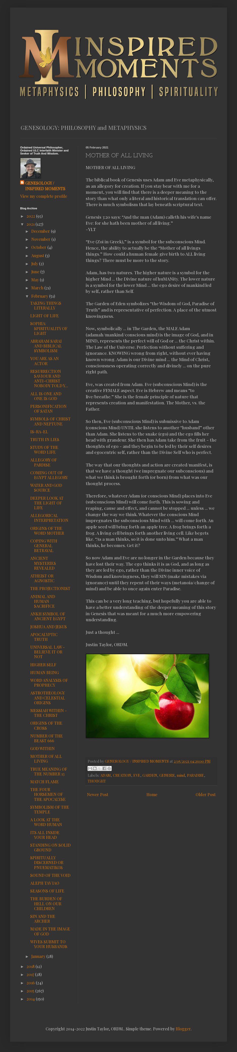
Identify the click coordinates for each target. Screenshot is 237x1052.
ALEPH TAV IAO (44, 883)
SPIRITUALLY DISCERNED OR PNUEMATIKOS (46, 862)
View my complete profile (43, 196)
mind (181, 775)
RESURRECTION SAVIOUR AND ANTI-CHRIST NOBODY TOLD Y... (49, 378)
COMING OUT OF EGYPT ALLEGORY (49, 475)
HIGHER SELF (43, 664)
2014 (31, 998)
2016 (31, 982)
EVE (136, 775)
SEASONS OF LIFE (47, 890)
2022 (31, 216)
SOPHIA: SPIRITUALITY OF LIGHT (48, 328)
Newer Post (97, 794)
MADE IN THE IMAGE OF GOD (50, 931)
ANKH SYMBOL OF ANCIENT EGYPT (48, 616)
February (40, 296)
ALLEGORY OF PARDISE (43, 462)
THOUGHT (97, 781)
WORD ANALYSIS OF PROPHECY (49, 683)
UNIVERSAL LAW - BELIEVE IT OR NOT (47, 651)
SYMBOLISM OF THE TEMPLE (49, 809)
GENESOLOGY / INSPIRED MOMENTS (45, 185)
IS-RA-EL (39, 431)
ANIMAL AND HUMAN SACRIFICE (42, 601)
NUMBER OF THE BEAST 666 (46, 738)
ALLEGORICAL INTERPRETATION (49, 518)
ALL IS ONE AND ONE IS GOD (45, 396)
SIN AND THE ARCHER (42, 919)
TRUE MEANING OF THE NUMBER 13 (48, 771)
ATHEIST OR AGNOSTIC (42, 578)
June (35, 271)
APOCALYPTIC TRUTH (43, 637)
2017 (30, 974)
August (38, 255)
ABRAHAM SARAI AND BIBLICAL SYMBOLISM (46, 345)
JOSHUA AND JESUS (48, 626)
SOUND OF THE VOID (50, 875)
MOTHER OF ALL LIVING (46, 759)
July (35, 263)
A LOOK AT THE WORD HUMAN (46, 822)
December (41, 231)
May (35, 279)
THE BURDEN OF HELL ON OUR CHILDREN (46, 903)
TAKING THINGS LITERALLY (45, 305)
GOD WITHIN (42, 748)
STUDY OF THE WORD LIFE (44, 450)
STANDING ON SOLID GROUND (50, 847)
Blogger (183, 1028)
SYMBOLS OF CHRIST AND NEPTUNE (50, 421)
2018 (31, 966)
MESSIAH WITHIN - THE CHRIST (48, 713)
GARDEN (149, 775)
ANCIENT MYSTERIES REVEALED (43, 563)
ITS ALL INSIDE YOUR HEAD (45, 835)
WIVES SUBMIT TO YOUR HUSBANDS (48, 944)
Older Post (206, 794)
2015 (30, 990)
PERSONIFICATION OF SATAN (48, 409)
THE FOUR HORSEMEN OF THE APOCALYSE (48, 794)
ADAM (105, 775)
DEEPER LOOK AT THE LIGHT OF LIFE (47, 502)
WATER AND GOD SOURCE (46, 488)
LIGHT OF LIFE (44, 315)
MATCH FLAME (44, 781)
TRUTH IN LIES (44, 439)
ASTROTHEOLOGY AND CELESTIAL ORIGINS (47, 697)
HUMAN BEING (44, 672)
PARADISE (195, 775)
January (38, 956)
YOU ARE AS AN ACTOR (44, 361)
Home (151, 794)
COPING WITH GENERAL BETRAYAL (43, 545)
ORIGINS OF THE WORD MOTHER (47, 531)
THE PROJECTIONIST (50, 588)
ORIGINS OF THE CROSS (46, 725)
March (37, 287)
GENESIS (166, 775)
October (39, 247)
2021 (31, 224)
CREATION (122, 775)
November (41, 239)
